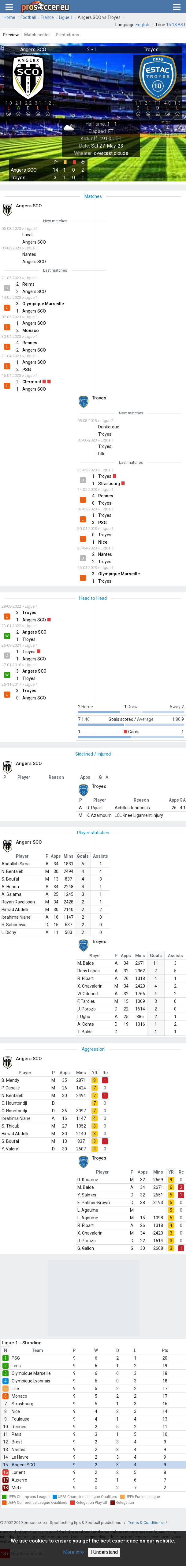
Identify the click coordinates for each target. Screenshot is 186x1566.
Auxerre (19, 1480)
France (47, 17)
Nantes (18, 1449)
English (142, 24)
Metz (17, 1487)
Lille (15, 1388)
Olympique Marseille (31, 1373)
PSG (16, 1358)
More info (73, 1552)
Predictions (67, 34)
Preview (11, 34)
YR (94, 1072)
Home (9, 17)
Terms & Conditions (145, 1522)
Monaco (19, 1396)
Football (28, 17)
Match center (37, 34)
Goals (83, 856)
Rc (105, 1072)
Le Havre (20, 1457)
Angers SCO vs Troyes (99, 17)
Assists (100, 856)
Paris (16, 1434)
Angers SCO (23, 1464)
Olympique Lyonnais (31, 1380)
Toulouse (20, 1419)
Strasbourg (22, 1403)
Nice (16, 1411)
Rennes (19, 1426)
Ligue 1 (66, 17)
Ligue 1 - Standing (22, 1343)
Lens (16, 1365)
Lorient (18, 1472)
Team (37, 1350)
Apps (56, 856)
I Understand (104, 1552)
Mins (68, 856)
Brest (17, 1441)
